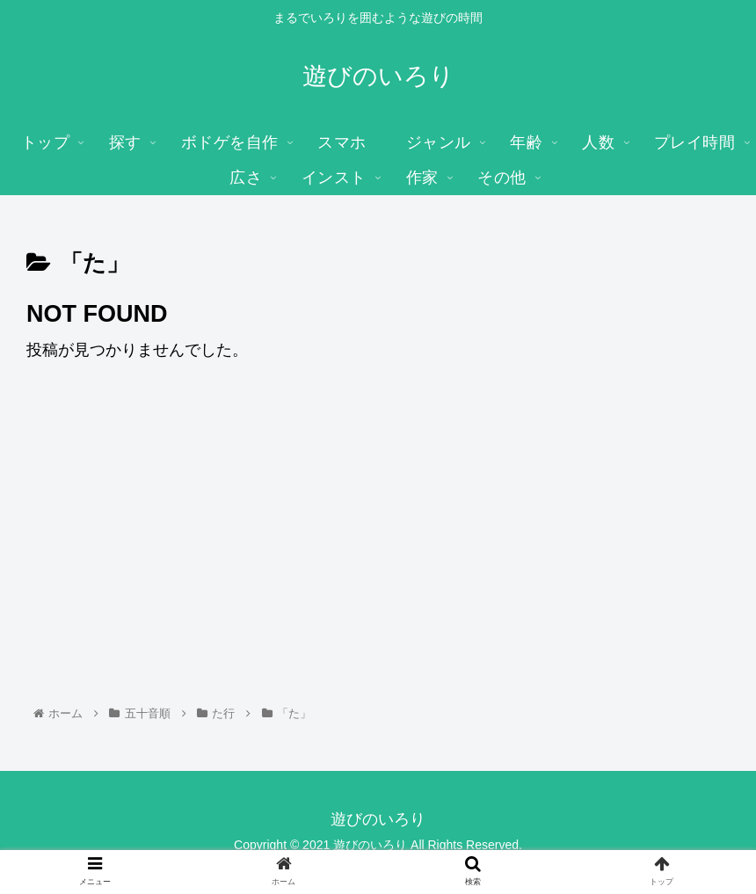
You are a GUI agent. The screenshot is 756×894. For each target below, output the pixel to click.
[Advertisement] (378, 508)
